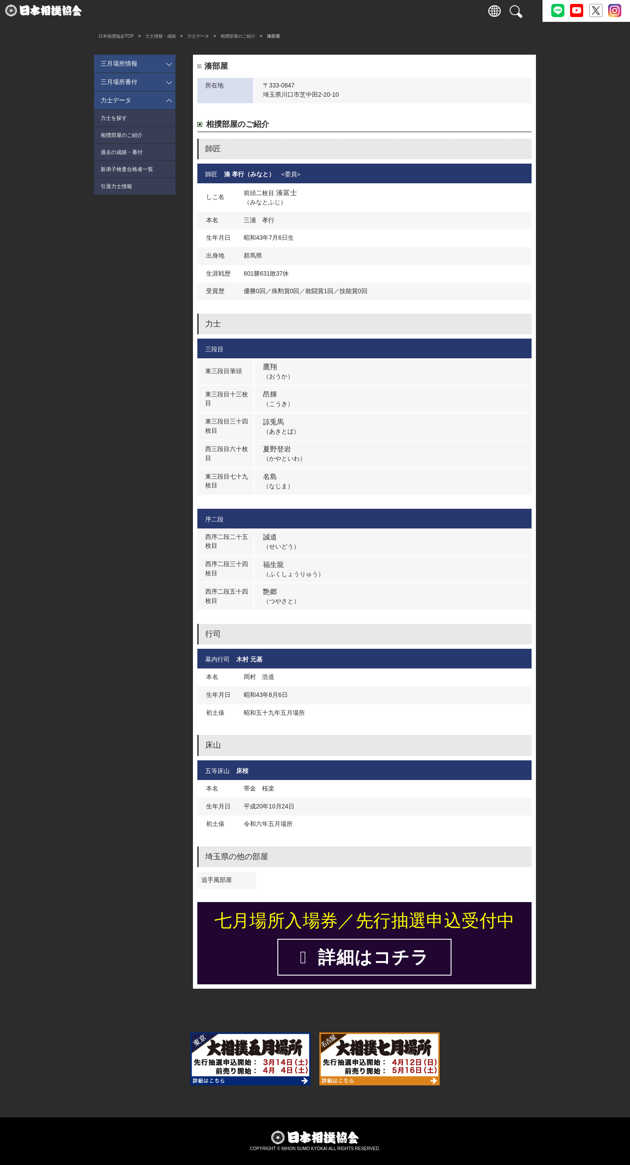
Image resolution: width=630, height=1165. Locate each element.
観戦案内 (162, 11)
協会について (358, 11)
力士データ (198, 36)
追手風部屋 (216, 880)
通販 (398, 11)
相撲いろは (320, 11)
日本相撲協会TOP (116, 36)
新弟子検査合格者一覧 (127, 169)
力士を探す (114, 118)
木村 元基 (249, 659)
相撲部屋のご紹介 (238, 36)
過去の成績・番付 (122, 152)
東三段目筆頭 (223, 371)
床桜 (242, 771)
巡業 (240, 11)
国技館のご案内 (280, 11)
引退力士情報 (116, 186)
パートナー (438, 11)
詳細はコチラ (364, 957)
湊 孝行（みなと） (249, 174)
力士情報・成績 (201, 11)
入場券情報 (123, 11)
